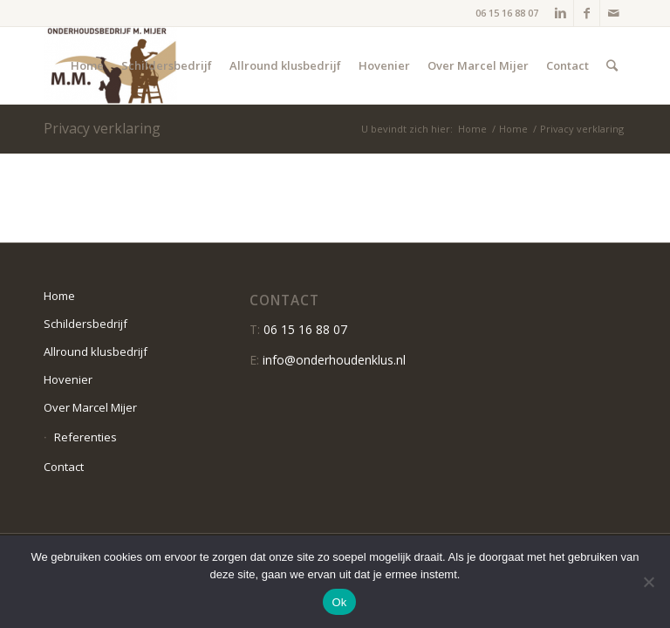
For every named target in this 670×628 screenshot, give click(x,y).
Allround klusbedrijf (95, 351)
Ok (339, 602)
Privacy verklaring (102, 128)
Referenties (85, 437)
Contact (64, 466)
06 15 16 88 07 (506, 12)
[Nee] (648, 581)
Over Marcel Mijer (90, 407)
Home (472, 128)
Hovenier (68, 379)
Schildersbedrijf (85, 323)
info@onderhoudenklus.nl (334, 360)
